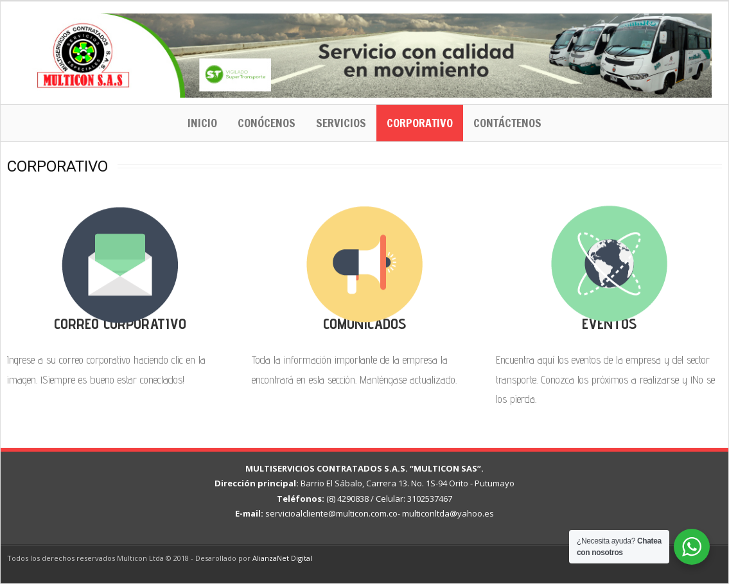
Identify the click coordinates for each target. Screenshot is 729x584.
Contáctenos (507, 122)
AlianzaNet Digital (282, 558)
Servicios (341, 122)
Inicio (202, 122)
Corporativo (420, 122)
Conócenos (266, 122)
